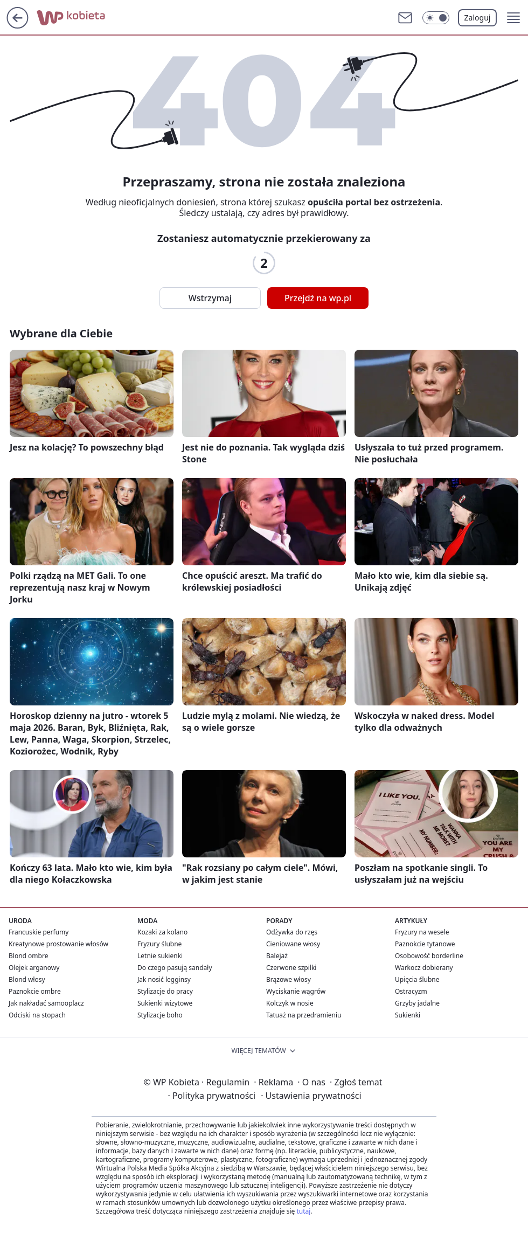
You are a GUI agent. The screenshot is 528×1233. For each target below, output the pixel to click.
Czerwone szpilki (291, 967)
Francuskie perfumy (38, 932)
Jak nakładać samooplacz (46, 1003)
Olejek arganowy (34, 967)
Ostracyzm (411, 991)
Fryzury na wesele (422, 932)
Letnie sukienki (160, 955)
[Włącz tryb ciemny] (435, 17)
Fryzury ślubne (159, 943)
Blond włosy (27, 979)
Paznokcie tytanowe (425, 943)
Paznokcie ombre (35, 991)
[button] (513, 17)
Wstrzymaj (210, 298)
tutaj (303, 1211)
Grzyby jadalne (417, 1003)
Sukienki (407, 1015)
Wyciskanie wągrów (295, 991)
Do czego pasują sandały (174, 967)
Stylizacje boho (160, 1015)
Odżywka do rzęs (291, 932)
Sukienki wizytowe (164, 1003)
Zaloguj (477, 17)
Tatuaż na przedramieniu (304, 1015)
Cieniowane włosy (293, 943)
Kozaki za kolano (162, 932)
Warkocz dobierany (424, 967)
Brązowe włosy (288, 979)
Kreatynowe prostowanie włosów (58, 943)
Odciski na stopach (37, 1015)
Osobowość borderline (429, 955)
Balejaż (277, 955)
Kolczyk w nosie (290, 1003)
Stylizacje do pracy (165, 991)
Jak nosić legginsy (164, 979)
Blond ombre (28, 955)
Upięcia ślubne (417, 979)
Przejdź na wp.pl (317, 298)
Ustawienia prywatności (311, 1096)
